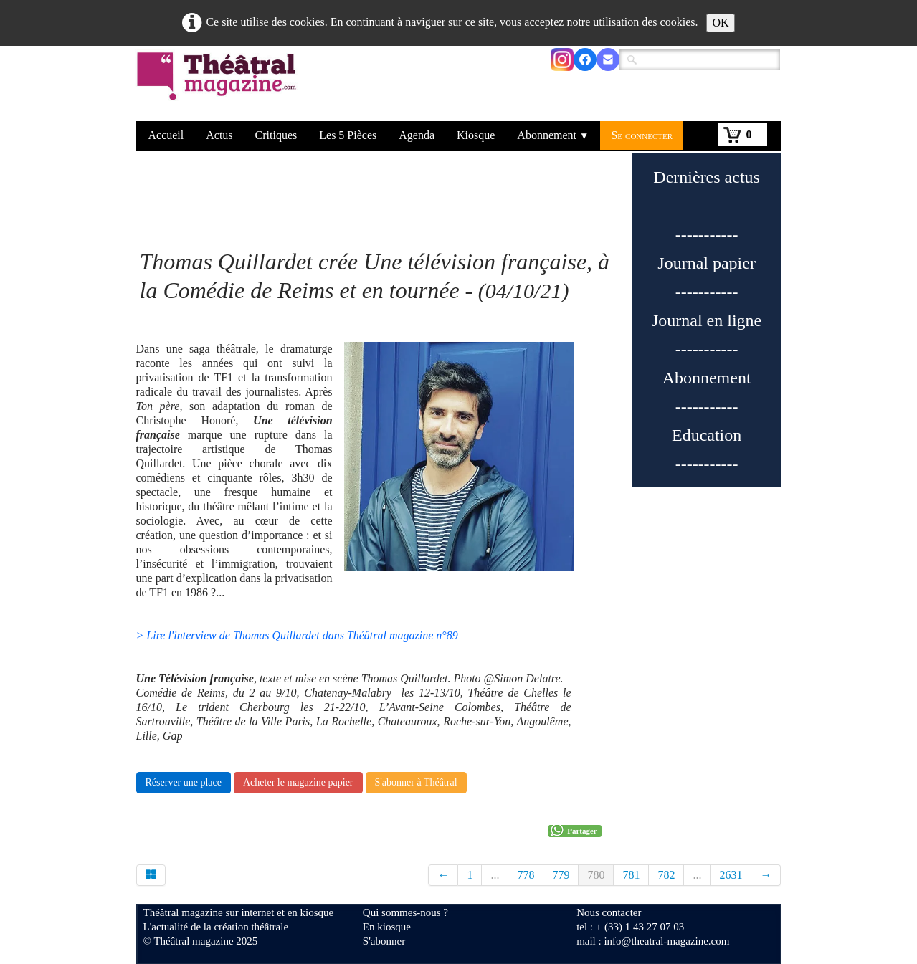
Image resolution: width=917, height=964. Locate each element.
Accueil (166, 135)
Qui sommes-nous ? (405, 912)
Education (706, 435)
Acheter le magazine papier (298, 782)
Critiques (276, 135)
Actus (219, 135)
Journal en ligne (706, 320)
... (494, 875)
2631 (730, 875)
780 (595, 875)
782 (666, 875)
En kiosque (387, 926)
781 (631, 875)
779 (560, 875)
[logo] (219, 85)
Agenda (416, 135)
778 (525, 875)
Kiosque (476, 135)
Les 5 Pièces (347, 135)
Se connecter (642, 135)
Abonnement (553, 135)
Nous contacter (608, 912)
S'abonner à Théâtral (416, 782)
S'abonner (384, 941)
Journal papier (706, 263)
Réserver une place (184, 782)
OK (720, 22)
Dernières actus (706, 177)
